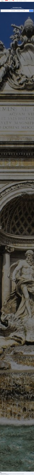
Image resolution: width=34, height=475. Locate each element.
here (8, 474)
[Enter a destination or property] (6, 10)
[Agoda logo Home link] (2, 0)
